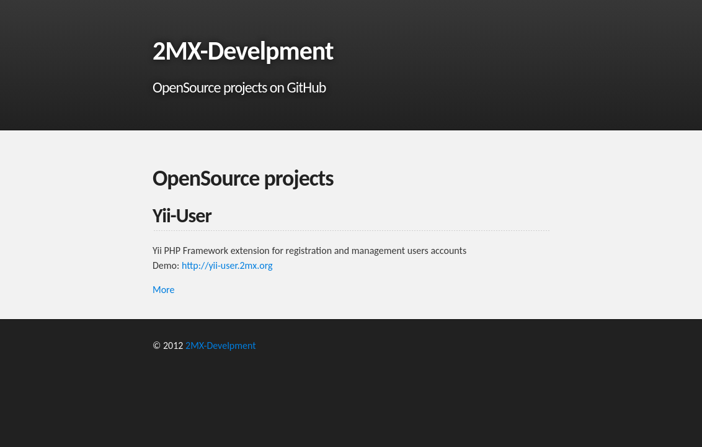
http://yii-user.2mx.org (227, 265)
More (163, 290)
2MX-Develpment (220, 345)
